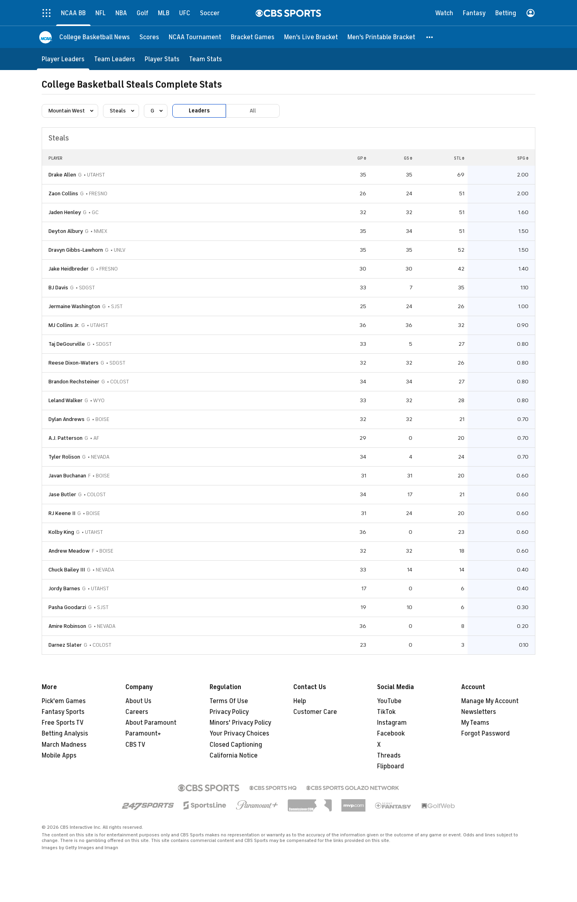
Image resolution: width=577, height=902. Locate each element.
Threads (389, 756)
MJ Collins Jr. (63, 325)
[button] (430, 37)
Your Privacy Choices (239, 734)
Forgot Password (485, 734)
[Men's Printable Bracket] (381, 37)
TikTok (386, 712)
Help (299, 701)
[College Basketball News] (94, 37)
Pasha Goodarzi (67, 607)
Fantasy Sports (63, 712)
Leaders (199, 110)
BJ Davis (58, 287)
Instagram (392, 723)
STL (459, 158)
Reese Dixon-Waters (73, 362)
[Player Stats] (162, 59)
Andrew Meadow (69, 550)
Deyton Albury (65, 231)
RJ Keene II (61, 513)
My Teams (475, 723)
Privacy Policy (229, 712)
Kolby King (61, 532)
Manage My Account (489, 701)
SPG (523, 158)
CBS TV (135, 745)
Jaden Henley (64, 212)
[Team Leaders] (114, 59)
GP (361, 158)
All (253, 110)
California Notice (234, 756)
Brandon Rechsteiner (73, 381)
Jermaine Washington (74, 306)
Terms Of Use (229, 701)
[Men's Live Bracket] (311, 37)
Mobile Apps (59, 756)
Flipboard (390, 766)
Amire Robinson (67, 626)
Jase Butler (62, 494)
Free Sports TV (63, 723)
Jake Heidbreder (68, 268)
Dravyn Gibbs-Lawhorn (75, 250)
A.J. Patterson (65, 438)
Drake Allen (62, 174)
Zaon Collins (63, 193)
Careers (136, 712)
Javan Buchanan (67, 475)
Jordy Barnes (64, 588)
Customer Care (315, 712)
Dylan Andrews (66, 419)
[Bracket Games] (252, 37)
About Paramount (150, 723)
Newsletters (478, 712)
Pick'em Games (64, 701)
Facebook (391, 734)
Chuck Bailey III (66, 569)
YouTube (389, 701)
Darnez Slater (65, 644)
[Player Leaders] (63, 59)
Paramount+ (143, 734)
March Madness (64, 745)
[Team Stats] (205, 59)
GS (408, 158)
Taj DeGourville (66, 344)
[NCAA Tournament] (195, 37)
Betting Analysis (65, 734)
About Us (138, 701)
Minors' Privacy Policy (240, 723)
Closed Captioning (236, 745)
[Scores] (149, 37)
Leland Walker (65, 400)
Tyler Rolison (64, 456)
